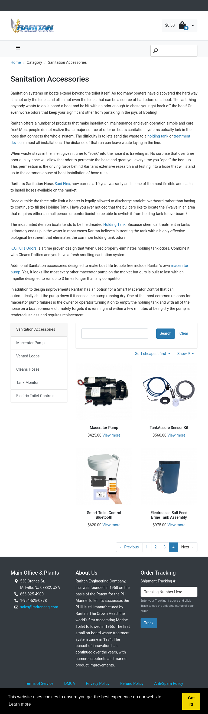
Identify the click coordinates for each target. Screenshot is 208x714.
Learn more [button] (20, 704)
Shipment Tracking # (158, 581)
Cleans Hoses (28, 369)
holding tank (157, 136)
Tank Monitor (27, 382)
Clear (184, 333)
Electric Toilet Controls (35, 396)
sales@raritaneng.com (39, 607)
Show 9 (184, 353)
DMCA (69, 683)
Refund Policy (132, 683)
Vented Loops (28, 356)
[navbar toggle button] (18, 48)
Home (16, 62)
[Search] (173, 51)
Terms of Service (39, 683)
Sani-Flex (62, 184)
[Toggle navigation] (13, 5)
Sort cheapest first (151, 353)
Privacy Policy (97, 683)
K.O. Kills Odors (24, 248)
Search (165, 333)
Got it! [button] (191, 701)
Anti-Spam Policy (168, 683)
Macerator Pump (30, 343)
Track (149, 623)
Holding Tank (114, 224)
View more (111, 435)
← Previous (129, 547)
